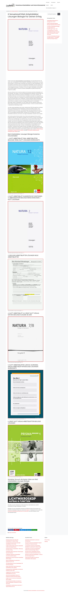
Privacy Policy (47, 539)
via (23, 193)
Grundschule (53, 2)
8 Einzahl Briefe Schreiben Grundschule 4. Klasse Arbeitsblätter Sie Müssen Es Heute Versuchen (14, 582)
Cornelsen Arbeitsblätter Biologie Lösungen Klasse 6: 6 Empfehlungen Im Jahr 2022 (53, 27)
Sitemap (46, 541)
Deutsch (58, 2)
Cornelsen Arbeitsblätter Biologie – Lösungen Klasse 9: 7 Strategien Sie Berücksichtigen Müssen (53, 37)
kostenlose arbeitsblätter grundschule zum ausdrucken (18, 511)
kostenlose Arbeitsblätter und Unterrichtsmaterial (36, 590)
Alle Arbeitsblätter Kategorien (52, 8)
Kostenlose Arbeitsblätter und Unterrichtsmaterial (30, 5)
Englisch (47, 5)
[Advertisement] (25, 75)
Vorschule (47, 2)
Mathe (52, 5)
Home (11, 11)
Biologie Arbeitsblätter (15, 11)
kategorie (28, 509)
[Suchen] (58, 14)
